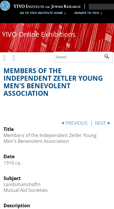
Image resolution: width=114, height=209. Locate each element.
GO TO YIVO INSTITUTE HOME (41, 13)
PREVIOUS (76, 123)
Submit (108, 57)
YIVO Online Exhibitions (38, 34)
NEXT (100, 123)
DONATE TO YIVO (86, 13)
